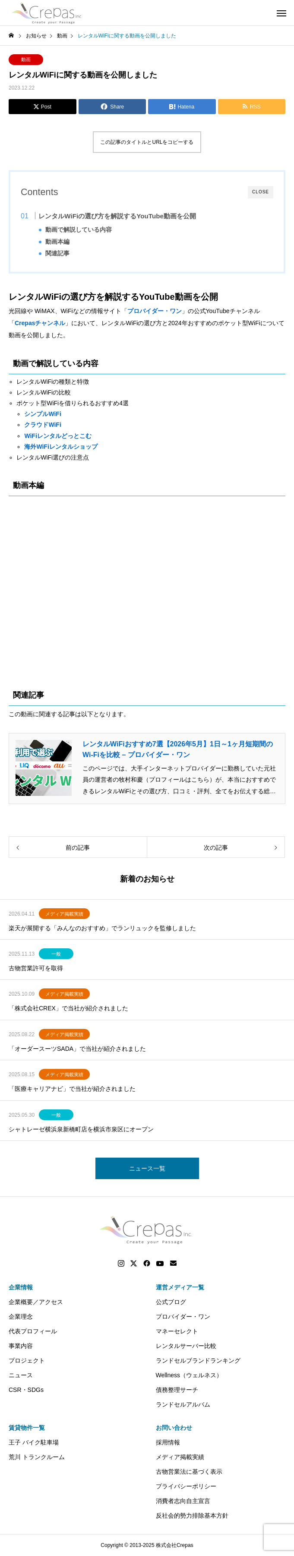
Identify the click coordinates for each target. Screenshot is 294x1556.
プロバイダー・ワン (154, 310)
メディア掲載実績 (64, 913)
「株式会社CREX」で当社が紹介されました (68, 1008)
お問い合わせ (174, 1427)
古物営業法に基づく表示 (189, 1471)
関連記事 (57, 253)
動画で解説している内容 (78, 230)
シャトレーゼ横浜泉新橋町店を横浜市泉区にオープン (81, 1129)
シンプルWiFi (42, 413)
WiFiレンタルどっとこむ (57, 435)
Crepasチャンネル (40, 323)
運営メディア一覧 (180, 1287)
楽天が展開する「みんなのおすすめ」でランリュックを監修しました (102, 928)
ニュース (21, 1375)
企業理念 (21, 1316)
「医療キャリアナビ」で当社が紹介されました (72, 1088)
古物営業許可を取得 (36, 968)
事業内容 (21, 1345)
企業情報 (21, 1287)
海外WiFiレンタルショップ (60, 446)
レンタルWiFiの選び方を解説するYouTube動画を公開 (117, 216)
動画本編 (57, 242)
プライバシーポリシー (186, 1486)
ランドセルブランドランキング (198, 1360)
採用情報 (168, 1442)
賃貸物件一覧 (27, 1427)
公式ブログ (171, 1301)
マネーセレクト (177, 1331)
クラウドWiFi (42, 424)
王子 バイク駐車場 (34, 1442)
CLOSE (260, 191)
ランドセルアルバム (183, 1404)
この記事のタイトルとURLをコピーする (146, 142)
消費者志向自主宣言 (183, 1500)
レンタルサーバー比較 (186, 1345)
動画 (26, 59)
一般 (56, 954)
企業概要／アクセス (36, 1301)
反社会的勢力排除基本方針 (192, 1515)
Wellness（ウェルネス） (189, 1375)
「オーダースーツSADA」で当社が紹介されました (77, 1048)
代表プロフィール (33, 1331)
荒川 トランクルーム (37, 1457)
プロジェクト (27, 1360)
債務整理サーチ (177, 1389)
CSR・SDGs (26, 1389)
